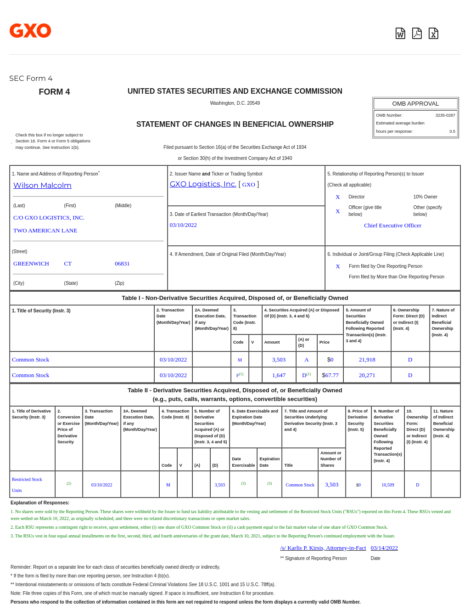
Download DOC (400, 33)
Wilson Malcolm (42, 185)
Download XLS (433, 33)
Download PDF (417, 33)
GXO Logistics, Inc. (203, 184)
